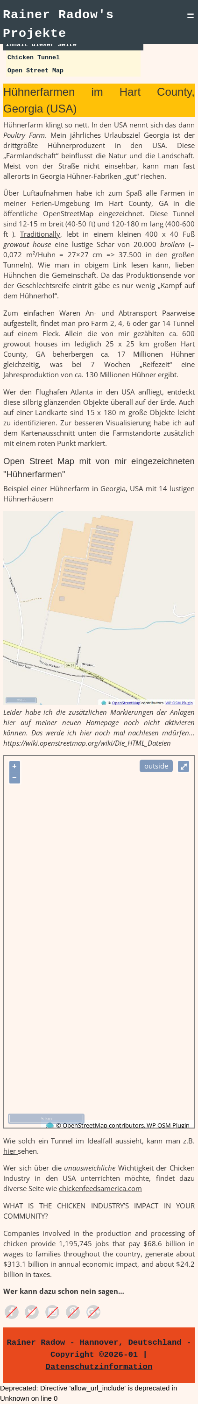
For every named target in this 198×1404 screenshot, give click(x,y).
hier (10, 1151)
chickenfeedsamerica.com (100, 1188)
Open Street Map (35, 70)
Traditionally (40, 234)
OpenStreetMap (85, 1125)
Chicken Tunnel (33, 57)
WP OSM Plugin (168, 1125)
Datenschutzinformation (99, 1366)
